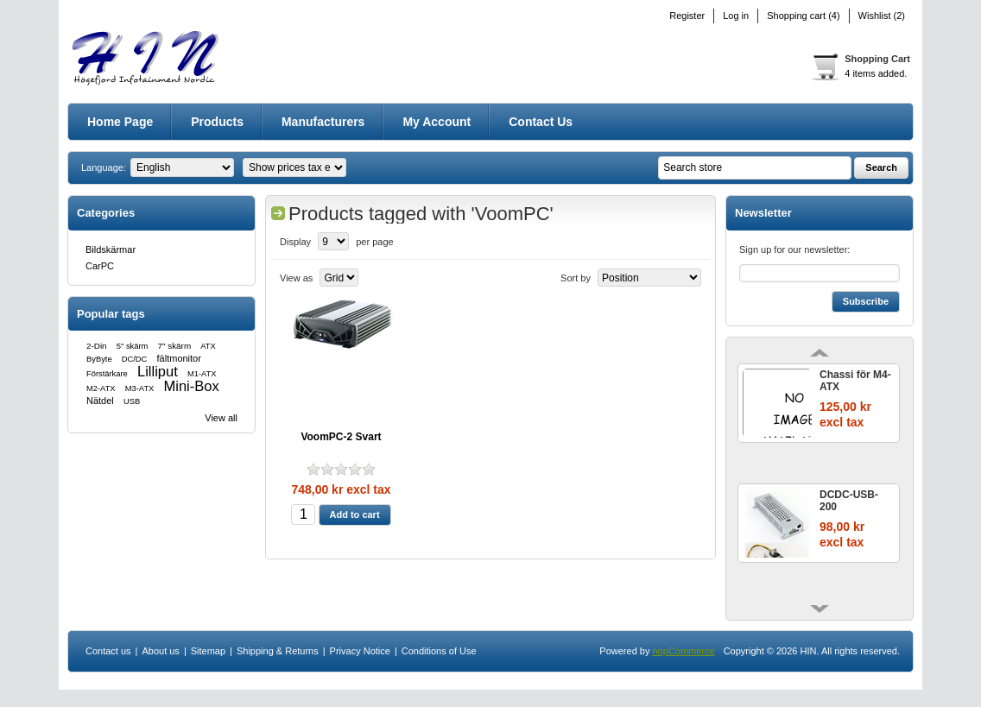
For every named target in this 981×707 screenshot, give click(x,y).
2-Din (96, 345)
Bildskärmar (110, 249)
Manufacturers (323, 122)
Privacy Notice (360, 651)
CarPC (99, 266)
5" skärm (133, 346)
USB (131, 401)
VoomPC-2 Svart (341, 437)
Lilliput (157, 371)
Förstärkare (107, 373)
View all (221, 418)
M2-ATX (101, 388)
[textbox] (754, 168)
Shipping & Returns (278, 651)
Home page (120, 122)
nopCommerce (684, 651)
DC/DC (135, 359)
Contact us (541, 122)
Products (217, 122)
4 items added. (876, 73)
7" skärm (175, 345)
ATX (207, 346)
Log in (736, 16)
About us (160, 651)
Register (687, 16)
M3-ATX (140, 388)
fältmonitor (179, 358)
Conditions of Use (439, 651)
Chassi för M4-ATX (855, 381)
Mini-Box (191, 386)
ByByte (99, 359)
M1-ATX (202, 373)
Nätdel (100, 400)
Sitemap (208, 651)
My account (436, 122)
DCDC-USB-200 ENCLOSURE (852, 501)
